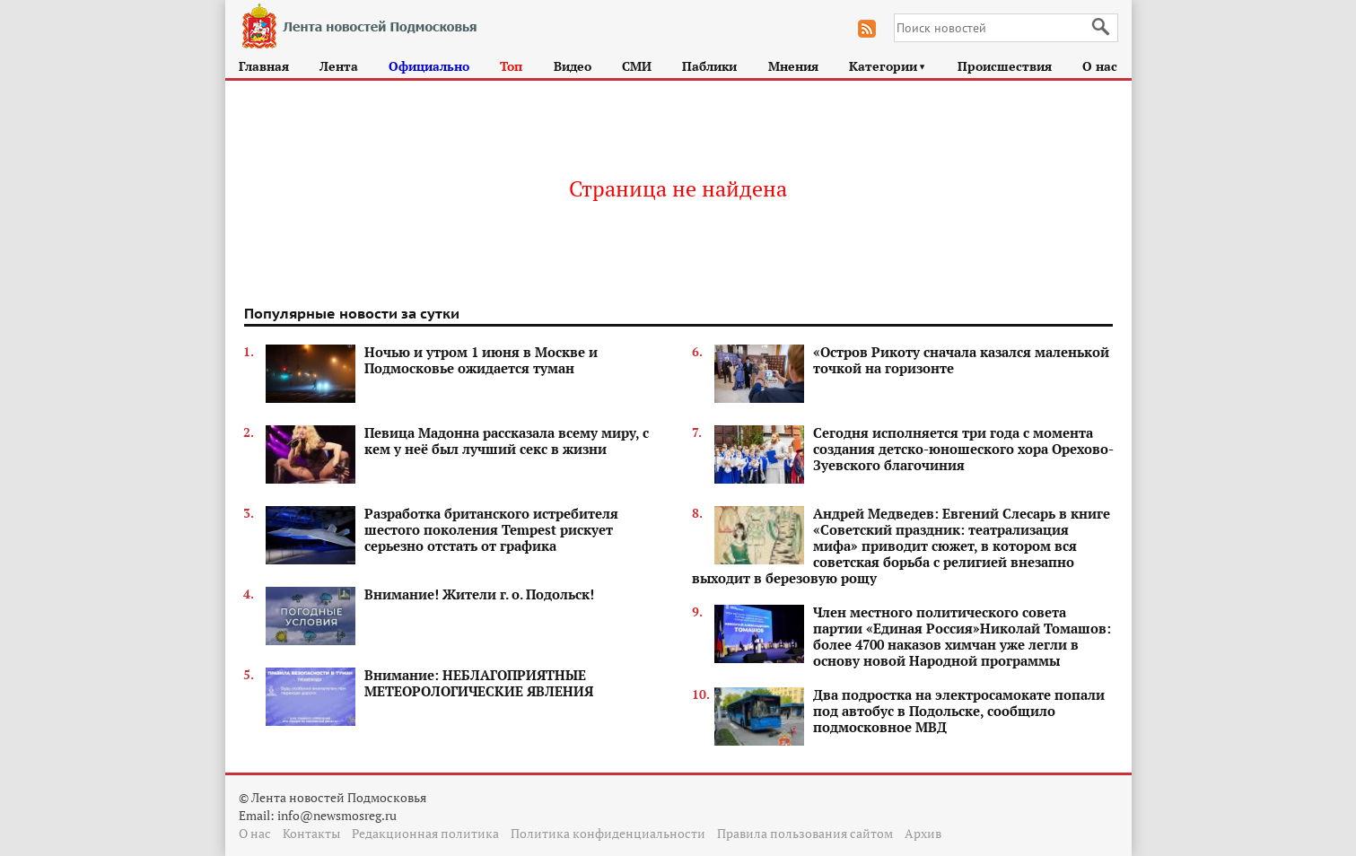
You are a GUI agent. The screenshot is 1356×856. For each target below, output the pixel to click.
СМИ (637, 65)
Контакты (311, 833)
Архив (923, 833)
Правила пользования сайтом (805, 833)
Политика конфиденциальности (608, 833)
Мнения (793, 65)
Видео (572, 65)
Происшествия (1005, 65)
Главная (264, 65)
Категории (888, 65)
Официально (429, 65)
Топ (511, 65)
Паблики (709, 65)
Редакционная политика (425, 833)
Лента (338, 65)
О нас (1099, 65)
